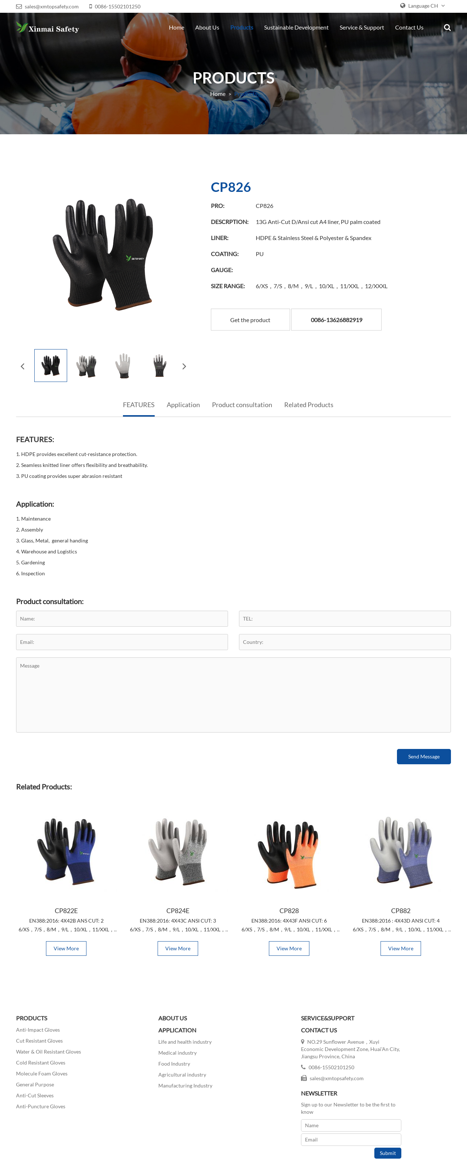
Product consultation (242, 402)
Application (183, 402)
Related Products (308, 402)
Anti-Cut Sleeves (33, 1093)
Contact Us (411, 27)
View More (65, 946)
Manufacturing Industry (154, 1083)
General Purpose (34, 1082)
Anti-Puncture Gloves (39, 1104)
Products (243, 27)
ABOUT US (141, 1016)
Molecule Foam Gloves (40, 1072)
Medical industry (146, 1050)
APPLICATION (146, 1028)
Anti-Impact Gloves (36, 1028)
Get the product (254, 316)
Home (178, 27)
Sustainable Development (298, 27)
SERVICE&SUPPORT (265, 1016)
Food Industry (143, 1061)
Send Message (425, 753)
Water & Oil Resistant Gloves (47, 1050)
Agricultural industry (151, 1072)
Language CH (424, 6)
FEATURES (139, 402)
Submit (439, 1076)
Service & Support (363, 27)
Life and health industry (153, 1039)
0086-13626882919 (339, 316)
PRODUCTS (30, 1016)
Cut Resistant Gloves (38, 1039)
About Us (209, 27)
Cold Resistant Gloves (39, 1061)
